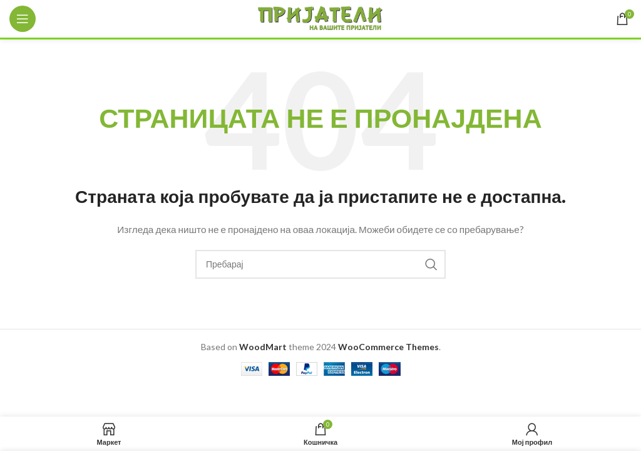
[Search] (320, 264)
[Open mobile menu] (22, 18)
